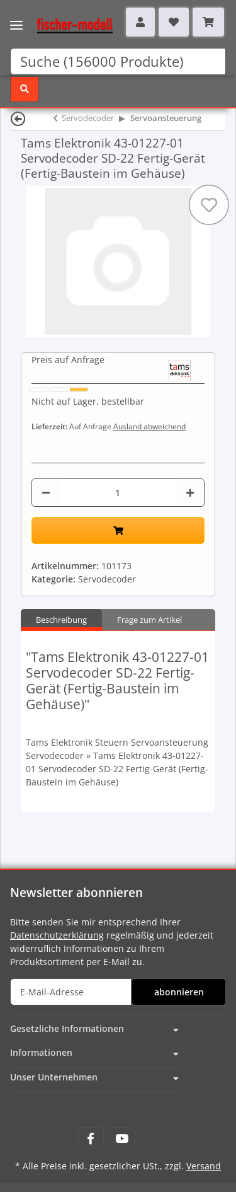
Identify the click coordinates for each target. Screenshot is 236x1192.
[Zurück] (18, 118)
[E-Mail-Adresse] (71, 991)
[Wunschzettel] (174, 22)
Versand (203, 1166)
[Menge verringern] (46, 492)
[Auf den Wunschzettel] (209, 205)
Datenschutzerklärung (57, 935)
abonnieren (179, 992)
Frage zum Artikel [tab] (149, 619)
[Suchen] (118, 61)
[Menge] (117, 492)
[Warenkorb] (208, 22)
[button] (140, 22)
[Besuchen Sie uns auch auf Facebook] (91, 1138)
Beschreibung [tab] (61, 619)
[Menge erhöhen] (190, 492)
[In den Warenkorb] (118, 530)
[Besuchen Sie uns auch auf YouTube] (122, 1138)
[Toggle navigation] (16, 17)
